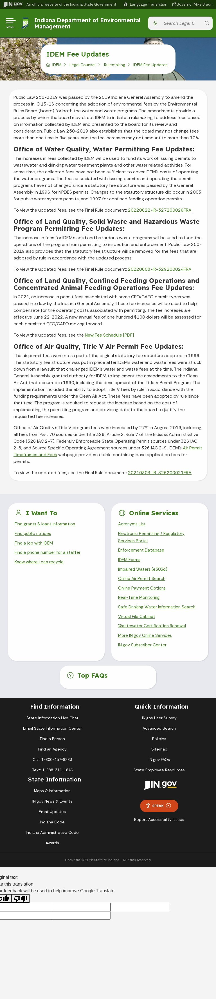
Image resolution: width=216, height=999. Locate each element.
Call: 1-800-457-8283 (52, 767)
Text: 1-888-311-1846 (52, 777)
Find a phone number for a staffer (49, 556)
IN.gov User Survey (159, 725)
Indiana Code (52, 829)
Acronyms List (132, 526)
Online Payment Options (143, 594)
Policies (159, 746)
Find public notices (34, 536)
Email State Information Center (52, 736)
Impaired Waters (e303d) (143, 574)
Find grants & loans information (46, 526)
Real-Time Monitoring (139, 603)
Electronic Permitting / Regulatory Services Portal (152, 540)
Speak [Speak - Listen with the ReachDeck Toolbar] (158, 814)
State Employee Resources (159, 777)
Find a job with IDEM (35, 546)
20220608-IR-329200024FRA (160, 271)
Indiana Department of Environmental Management (88, 24)
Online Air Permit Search (142, 583)
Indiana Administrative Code (52, 840)
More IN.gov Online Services (146, 643)
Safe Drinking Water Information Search (158, 613)
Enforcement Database (142, 554)
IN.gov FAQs (159, 767)
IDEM (56, 66)
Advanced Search (159, 736)
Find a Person (52, 746)
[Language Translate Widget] (146, 4)
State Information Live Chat (52, 725)
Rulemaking (114, 66)
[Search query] (181, 24)
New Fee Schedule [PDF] (109, 337)
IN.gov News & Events (52, 809)
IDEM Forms (130, 564)
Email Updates (52, 819)
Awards (52, 850)
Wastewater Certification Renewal (153, 633)
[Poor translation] (21, 906)
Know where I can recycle (40, 566)
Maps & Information (52, 798)
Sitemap (159, 757)
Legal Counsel (82, 66)
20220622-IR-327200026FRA (160, 212)
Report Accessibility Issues (159, 827)
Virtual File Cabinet (137, 623)
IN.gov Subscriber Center (143, 653)
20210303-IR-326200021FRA (160, 475)
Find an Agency (52, 757)
